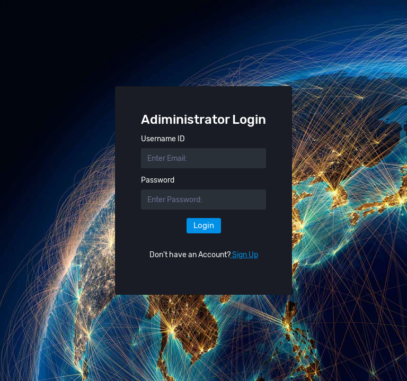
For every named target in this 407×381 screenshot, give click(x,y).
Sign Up (244, 254)
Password (157, 180)
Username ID (163, 139)
